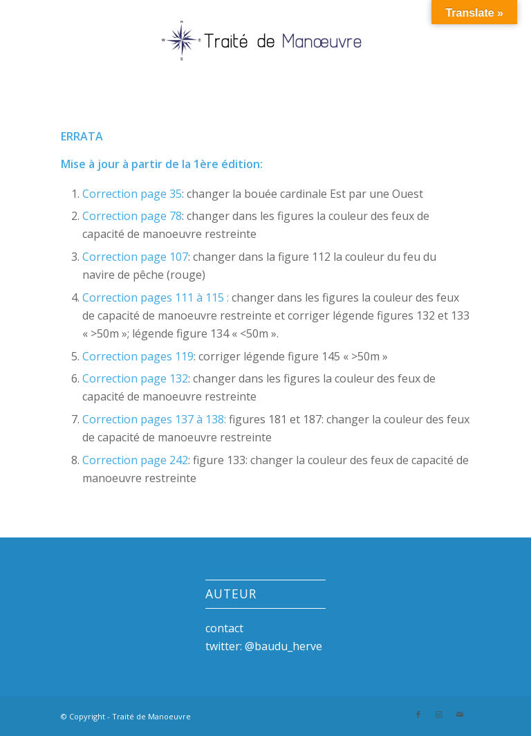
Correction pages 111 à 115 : (155, 297)
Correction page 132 (135, 378)
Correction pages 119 (138, 356)
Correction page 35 (132, 193)
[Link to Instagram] (439, 714)
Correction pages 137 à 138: (154, 419)
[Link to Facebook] (418, 714)
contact (224, 628)
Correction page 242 (135, 460)
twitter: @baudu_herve (263, 646)
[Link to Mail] (459, 714)
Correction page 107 (135, 256)
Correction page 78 (132, 215)
